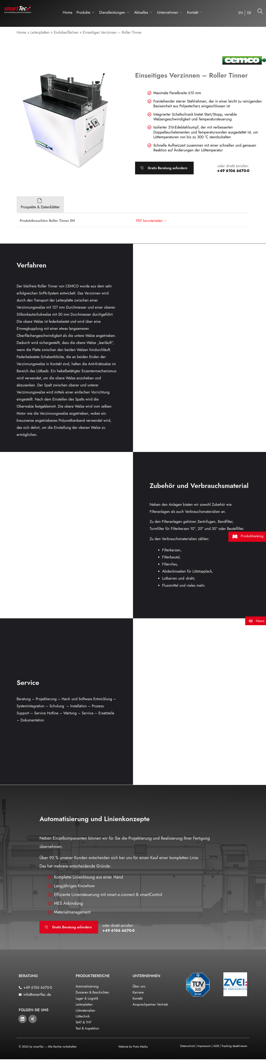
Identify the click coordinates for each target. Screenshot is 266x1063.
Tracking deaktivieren (234, 1045)
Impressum (204, 1045)
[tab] (40, 236)
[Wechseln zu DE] (249, 13)
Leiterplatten (39, 32)
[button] (85, 12)
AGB (216, 1045)
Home (21, 32)
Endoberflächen (66, 32)
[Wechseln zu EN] (240, 13)
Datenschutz (187, 1045)
